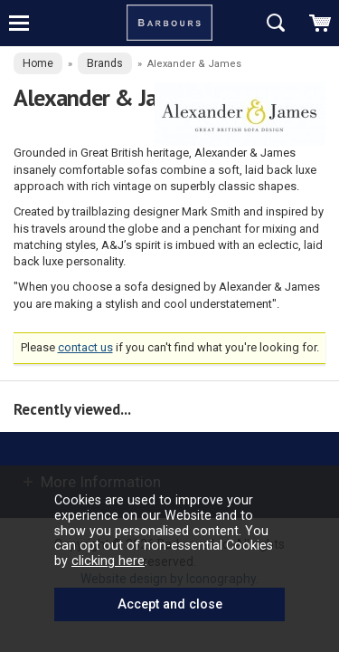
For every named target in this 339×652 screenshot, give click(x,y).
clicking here (108, 560)
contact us (85, 347)
